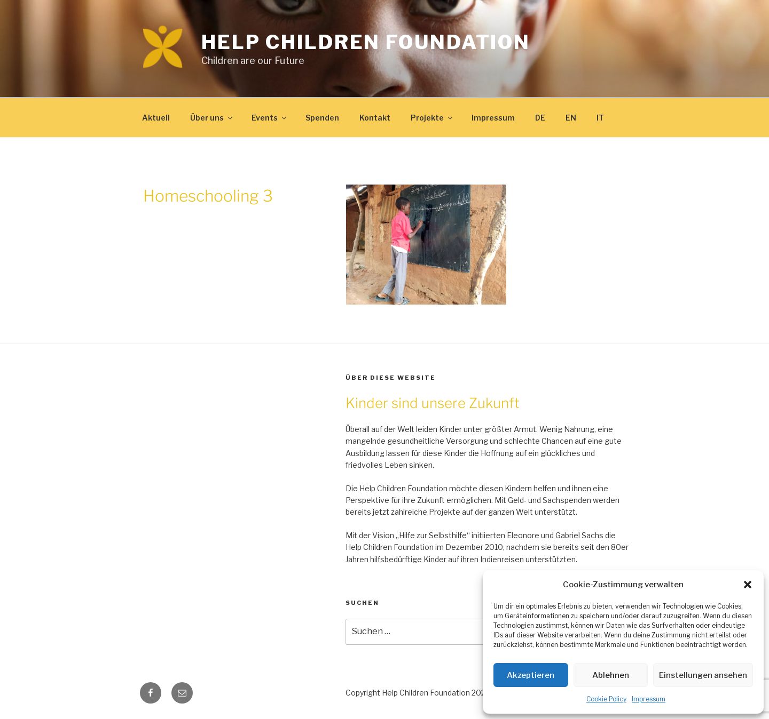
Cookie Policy (606, 699)
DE (540, 117)
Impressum (648, 699)
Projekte (432, 117)
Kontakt (374, 117)
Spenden (322, 117)
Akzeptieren (530, 675)
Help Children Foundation (365, 42)
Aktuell (156, 117)
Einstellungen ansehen (703, 675)
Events (270, 117)
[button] (747, 584)
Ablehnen (610, 675)
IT (600, 117)
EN (571, 117)
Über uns (212, 117)
